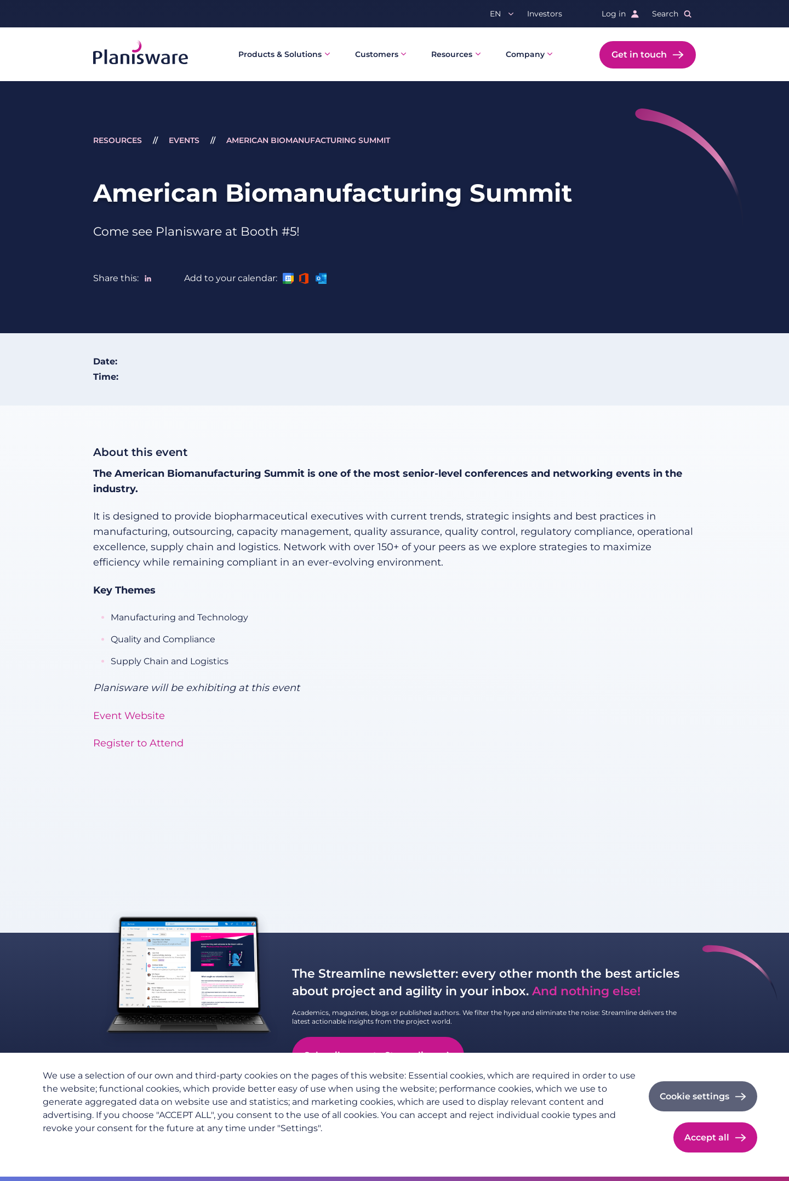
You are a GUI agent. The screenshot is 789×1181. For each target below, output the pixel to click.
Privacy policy (69, 1146)
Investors (544, 14)
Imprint (121, 1146)
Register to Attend (138, 743)
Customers (376, 54)
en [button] (495, 14)
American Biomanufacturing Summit (308, 140)
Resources (451, 54)
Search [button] (665, 14)
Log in (614, 14)
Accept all (706, 1137)
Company (525, 54)
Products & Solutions (280, 54)
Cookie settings (694, 1096)
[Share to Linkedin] (147, 278)
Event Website (129, 716)
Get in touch (639, 54)
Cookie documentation (191, 1146)
